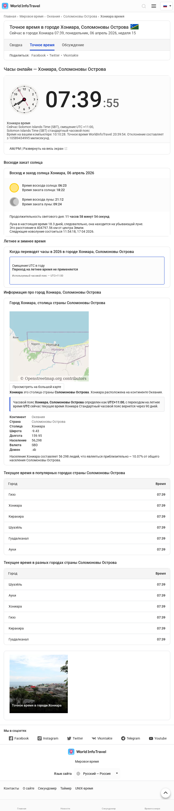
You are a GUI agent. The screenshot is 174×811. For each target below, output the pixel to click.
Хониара (87, 505)
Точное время (42, 45)
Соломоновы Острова (48, 421)
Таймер (66, 788)
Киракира (87, 516)
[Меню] (153, 6)
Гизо (87, 494)
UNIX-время (84, 788)
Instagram (48, 738)
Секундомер (47, 788)
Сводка (16, 45)
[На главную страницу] (20, 6)
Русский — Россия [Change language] (97, 773)
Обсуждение (73, 45)
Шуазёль (87, 527)
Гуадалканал (87, 538)
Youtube (158, 738)
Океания (38, 417)
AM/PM (15, 148)
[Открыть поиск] (143, 6)
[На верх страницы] (165, 793)
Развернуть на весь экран (43, 148)
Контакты (11, 788)
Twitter (53, 55)
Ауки (87, 549)
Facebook (38, 55)
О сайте (28, 788)
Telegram (130, 738)
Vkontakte (69, 55)
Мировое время (87, 761)
